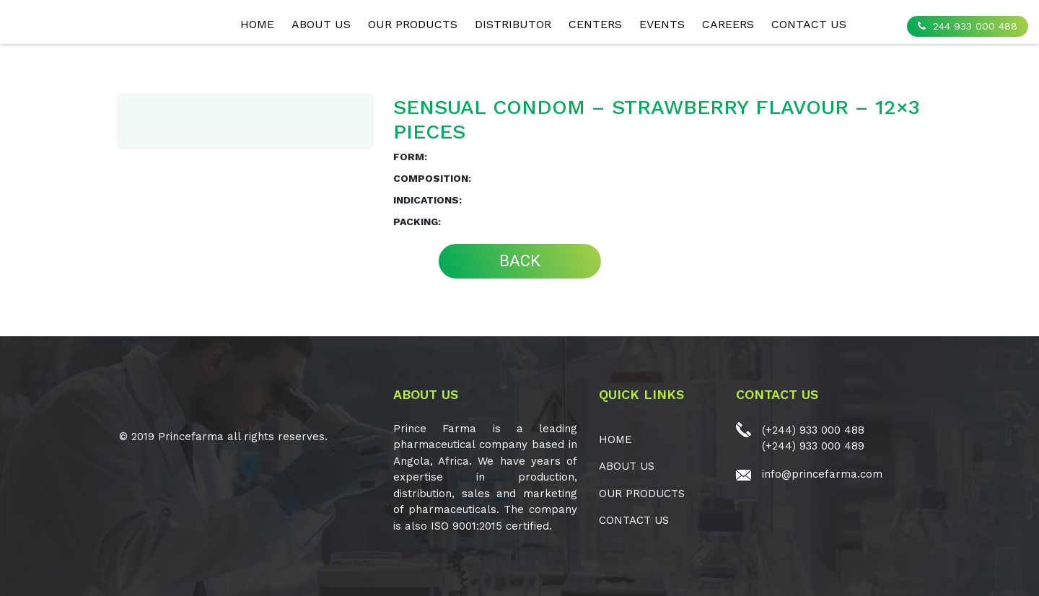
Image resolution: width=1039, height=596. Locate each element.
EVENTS (662, 24)
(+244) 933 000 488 (813, 430)
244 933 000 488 (967, 26)
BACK (519, 261)
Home (257, 24)
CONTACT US (808, 24)
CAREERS (728, 24)
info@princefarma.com (822, 474)
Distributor (513, 24)
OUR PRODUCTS (412, 24)
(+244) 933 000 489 (813, 445)
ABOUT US (321, 24)
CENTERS (595, 24)
